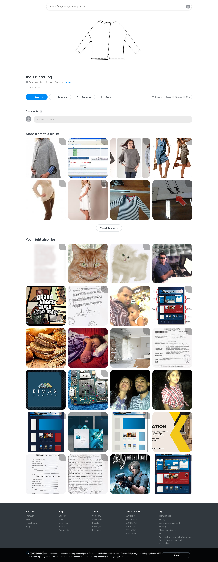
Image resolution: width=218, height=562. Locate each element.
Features (63, 526)
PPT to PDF (131, 530)
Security (162, 526)
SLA (161, 534)
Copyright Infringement (169, 523)
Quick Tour (64, 523)
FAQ (61, 519)
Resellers (96, 523)
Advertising (97, 519)
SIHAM (48, 82)
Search (29, 519)
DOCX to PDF (131, 523)
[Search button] (180, 6)
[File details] (46, 158)
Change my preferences (118, 557)
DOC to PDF (131, 516)
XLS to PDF (130, 526)
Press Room (31, 523)
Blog (28, 526)
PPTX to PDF (131, 519)
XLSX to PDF (131, 534)
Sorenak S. (32, 82)
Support (62, 516)
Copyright (96, 526)
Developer (96, 530)
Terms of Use (165, 516)
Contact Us (64, 530)
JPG (29, 87)
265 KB (38, 87)
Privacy (162, 519)
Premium (30, 516)
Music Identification (167, 530)
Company (96, 516)
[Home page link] (35, 7)
